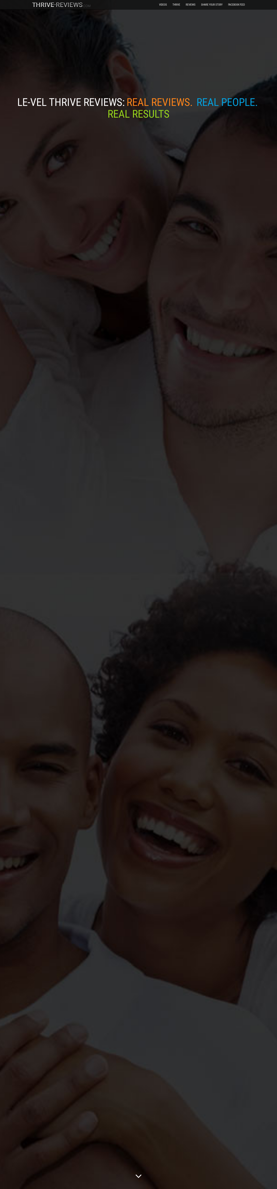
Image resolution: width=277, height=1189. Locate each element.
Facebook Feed (236, 4)
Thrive (176, 4)
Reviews (190, 4)
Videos (163, 4)
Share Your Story (212, 4)
